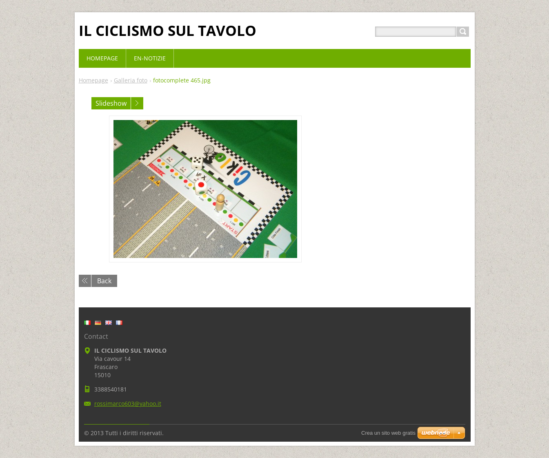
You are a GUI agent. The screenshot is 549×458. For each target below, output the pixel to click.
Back (104, 280)
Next (137, 103)
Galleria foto (130, 80)
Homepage (93, 80)
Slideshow (111, 103)
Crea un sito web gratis (388, 433)
